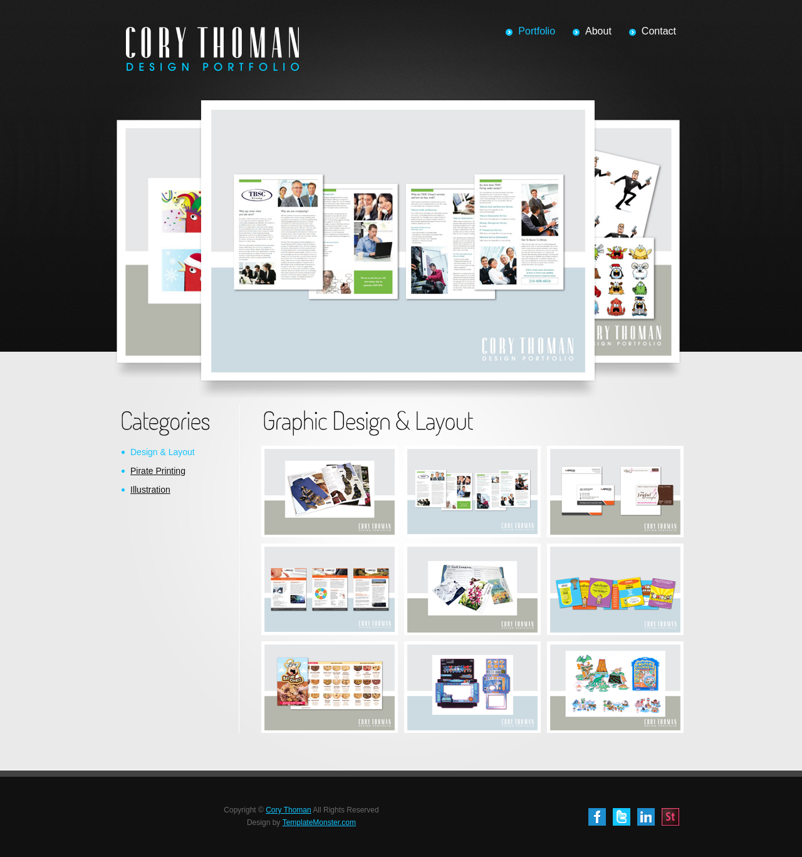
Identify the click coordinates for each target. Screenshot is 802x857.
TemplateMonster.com (319, 822)
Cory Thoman (288, 810)
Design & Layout (162, 452)
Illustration (150, 490)
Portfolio (536, 31)
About (598, 31)
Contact (659, 31)
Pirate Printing (157, 471)
